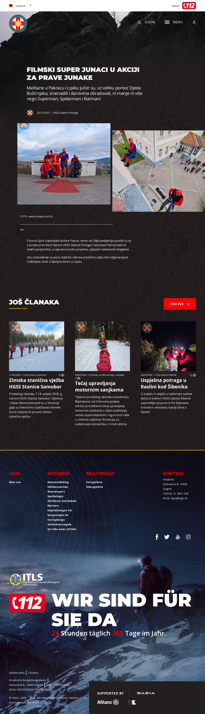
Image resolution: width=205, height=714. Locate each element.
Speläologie (55, 496)
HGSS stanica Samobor (35, 375)
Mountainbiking (58, 482)
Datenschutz (16, 672)
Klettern (53, 505)
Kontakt (173, 473)
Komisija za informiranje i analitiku (106, 375)
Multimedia (100, 473)
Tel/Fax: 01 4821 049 (175, 493)
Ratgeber (59, 473)
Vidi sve (180, 304)
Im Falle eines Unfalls (62, 529)
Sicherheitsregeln (60, 524)
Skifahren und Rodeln (62, 501)
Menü (174, 22)
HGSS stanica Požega (65, 112)
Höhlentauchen (58, 487)
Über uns (15, 482)
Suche (146, 22)
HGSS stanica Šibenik (165, 375)
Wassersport (56, 491)
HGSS (14, 473)
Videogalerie (94, 487)
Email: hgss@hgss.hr (175, 498)
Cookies (33, 672)
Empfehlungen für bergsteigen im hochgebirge (60, 515)
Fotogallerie (94, 482)
